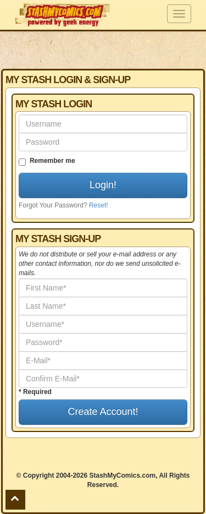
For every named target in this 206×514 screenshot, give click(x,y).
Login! (103, 184)
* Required (35, 392)
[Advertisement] (103, 49)
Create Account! (103, 411)
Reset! (98, 205)
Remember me (47, 161)
